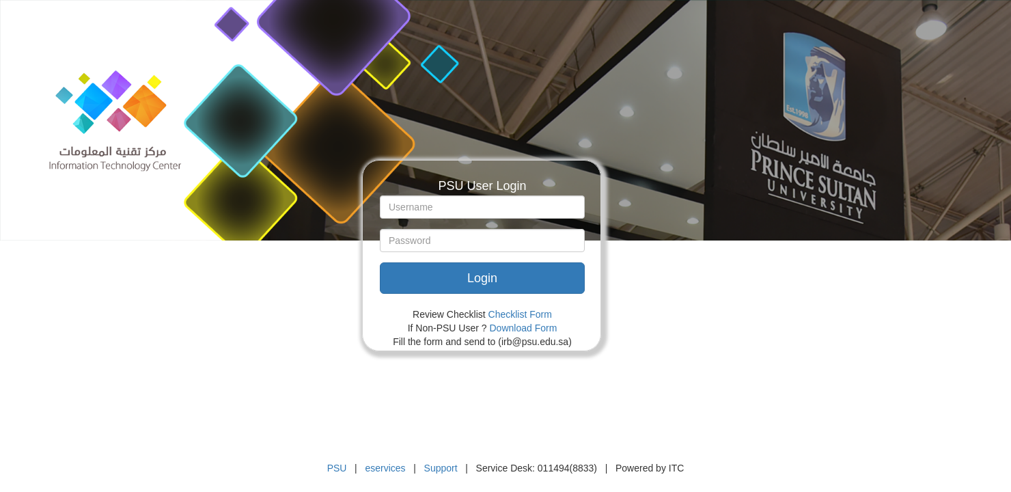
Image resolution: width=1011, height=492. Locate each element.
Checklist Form (520, 314)
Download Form (523, 328)
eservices (385, 468)
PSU (337, 468)
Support (441, 468)
